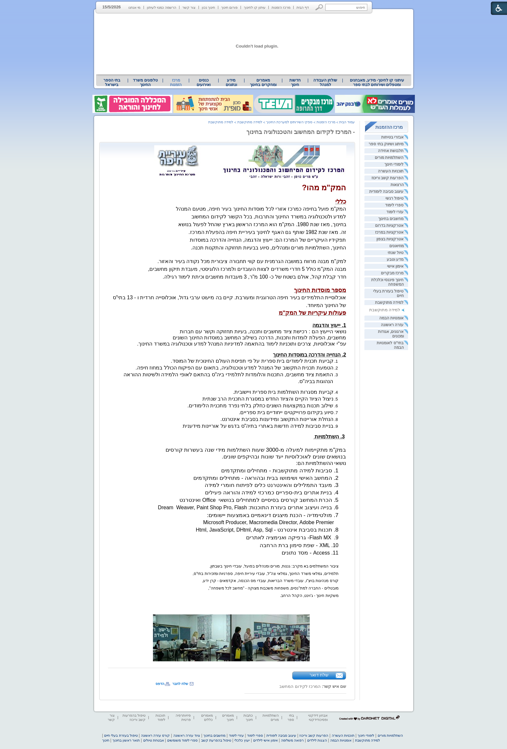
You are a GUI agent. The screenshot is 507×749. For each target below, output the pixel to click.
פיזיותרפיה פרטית (183, 717)
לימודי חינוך (394, 164)
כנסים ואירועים (203, 82)
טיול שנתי (396, 252)
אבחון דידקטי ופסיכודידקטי (318, 717)
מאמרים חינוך (228, 717)
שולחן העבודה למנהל (325, 82)
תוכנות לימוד (160, 717)
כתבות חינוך (248, 717)
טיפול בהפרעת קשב (216, 740)
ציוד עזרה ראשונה (186, 735)
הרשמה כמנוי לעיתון (161, 7)
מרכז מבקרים (392, 273)
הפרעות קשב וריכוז (388, 178)
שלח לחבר (180, 684)
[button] (319, 7)
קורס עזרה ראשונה (155, 735)
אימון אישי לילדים (265, 740)
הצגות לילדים (317, 740)
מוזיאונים (396, 246)
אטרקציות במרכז (389, 232)
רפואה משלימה (292, 740)
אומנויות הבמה (391, 318)
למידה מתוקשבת (389, 302)
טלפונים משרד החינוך (145, 82)
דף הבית (303, 7)
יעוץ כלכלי (242, 740)
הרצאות (397, 184)
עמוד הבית (347, 122)
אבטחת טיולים (153, 740)
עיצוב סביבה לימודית (386, 191)
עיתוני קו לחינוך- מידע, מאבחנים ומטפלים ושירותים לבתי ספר (377, 82)
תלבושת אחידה (391, 151)
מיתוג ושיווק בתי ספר (386, 144)
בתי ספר (290, 717)
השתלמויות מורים (389, 157)
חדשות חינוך (295, 82)
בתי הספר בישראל (111, 82)
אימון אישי (395, 266)
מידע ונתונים (231, 82)
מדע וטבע (395, 259)
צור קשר (189, 7)
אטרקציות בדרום (389, 225)
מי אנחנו (134, 7)
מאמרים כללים (207, 717)
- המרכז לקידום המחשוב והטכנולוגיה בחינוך (300, 132)
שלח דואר (319, 674)
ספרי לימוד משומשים (182, 740)
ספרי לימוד (394, 205)
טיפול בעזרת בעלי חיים (120, 735)
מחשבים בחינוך (391, 218)
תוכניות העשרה (391, 171)
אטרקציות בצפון (390, 239)
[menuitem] (377, 82)
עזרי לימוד (395, 212)
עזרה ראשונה (392, 325)
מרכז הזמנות (281, 7)
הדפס (160, 684)
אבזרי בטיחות (392, 137)
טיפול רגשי (394, 198)
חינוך (105, 740)
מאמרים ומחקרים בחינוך (263, 82)
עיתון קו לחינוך (254, 7)
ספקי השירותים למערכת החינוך (289, 122)
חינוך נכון (208, 7)
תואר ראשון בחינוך (126, 740)
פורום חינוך (229, 7)
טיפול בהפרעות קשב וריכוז (134, 717)
